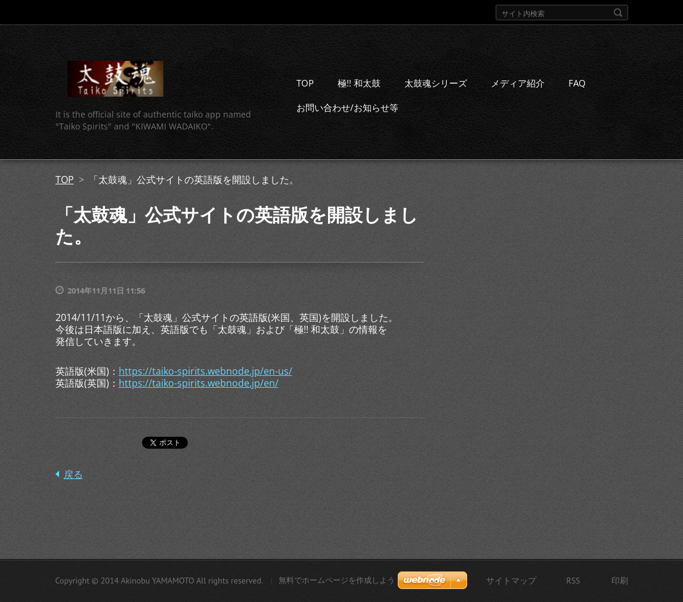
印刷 (619, 580)
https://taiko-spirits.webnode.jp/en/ (199, 383)
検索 (618, 12)
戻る (73, 474)
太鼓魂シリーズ (435, 83)
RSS (573, 580)
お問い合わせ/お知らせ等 (347, 107)
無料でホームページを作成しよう (337, 580)
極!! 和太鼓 (359, 83)
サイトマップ (511, 580)
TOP (305, 83)
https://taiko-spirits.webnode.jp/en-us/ (205, 371)
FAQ (577, 83)
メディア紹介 (518, 83)
